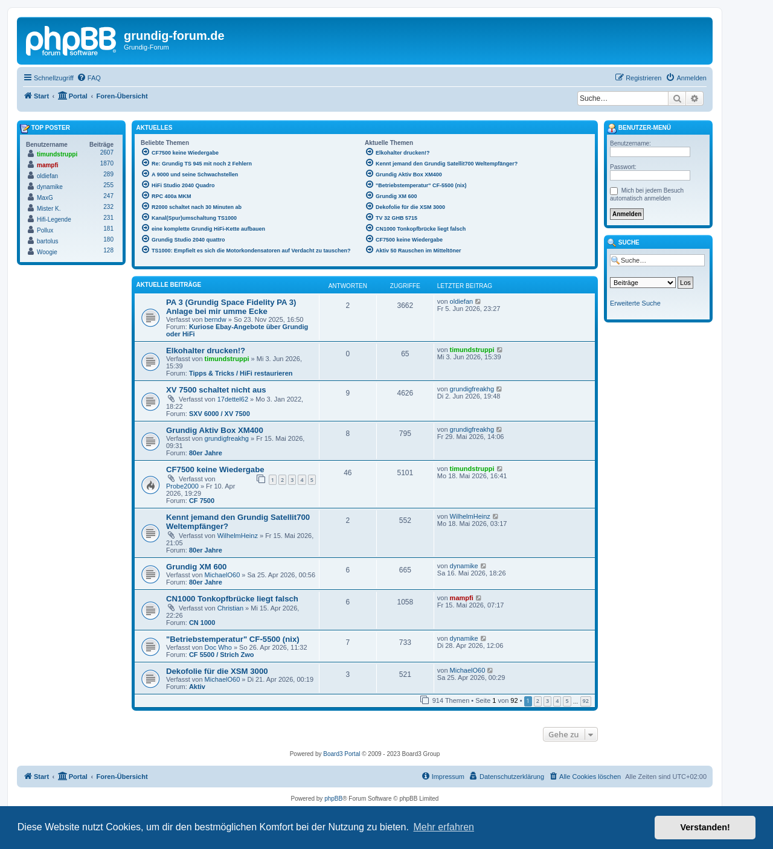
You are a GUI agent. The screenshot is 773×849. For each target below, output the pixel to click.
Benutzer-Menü (639, 128)
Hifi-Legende (54, 219)
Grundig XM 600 (196, 566)
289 (108, 174)
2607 (107, 152)
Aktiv (197, 686)
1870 (107, 163)
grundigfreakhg (472, 388)
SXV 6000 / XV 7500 (219, 413)
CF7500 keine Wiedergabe (215, 469)
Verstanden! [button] (705, 827)
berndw (215, 319)
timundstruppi (227, 358)
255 (108, 185)
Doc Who (218, 647)
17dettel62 (232, 399)
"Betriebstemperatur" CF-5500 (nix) (233, 639)
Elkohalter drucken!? (205, 350)
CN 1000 (202, 622)
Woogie (47, 252)
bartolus (48, 241)
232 (108, 206)
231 (108, 217)
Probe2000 (182, 486)
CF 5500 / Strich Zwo (221, 654)
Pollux (45, 230)
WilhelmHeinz (237, 535)
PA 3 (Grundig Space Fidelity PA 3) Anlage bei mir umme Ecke (231, 307)
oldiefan (461, 301)
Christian (230, 608)
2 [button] (537, 701)
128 (108, 250)
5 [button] (566, 701)
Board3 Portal (341, 754)
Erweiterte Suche (635, 303)
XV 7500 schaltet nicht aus (216, 389)
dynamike (464, 565)
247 (108, 196)
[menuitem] (89, 78)
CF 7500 (201, 500)
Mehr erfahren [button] (443, 827)
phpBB (333, 798)
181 (108, 228)
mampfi (461, 597)
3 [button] (547, 701)
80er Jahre (205, 453)
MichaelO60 (222, 574)
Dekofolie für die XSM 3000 (217, 671)
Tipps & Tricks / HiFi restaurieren (241, 373)
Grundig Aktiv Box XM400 (214, 430)
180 (108, 239)
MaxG (45, 197)
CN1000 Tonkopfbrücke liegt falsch (232, 598)
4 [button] (557, 701)
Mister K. (48, 208)
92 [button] (586, 701)
